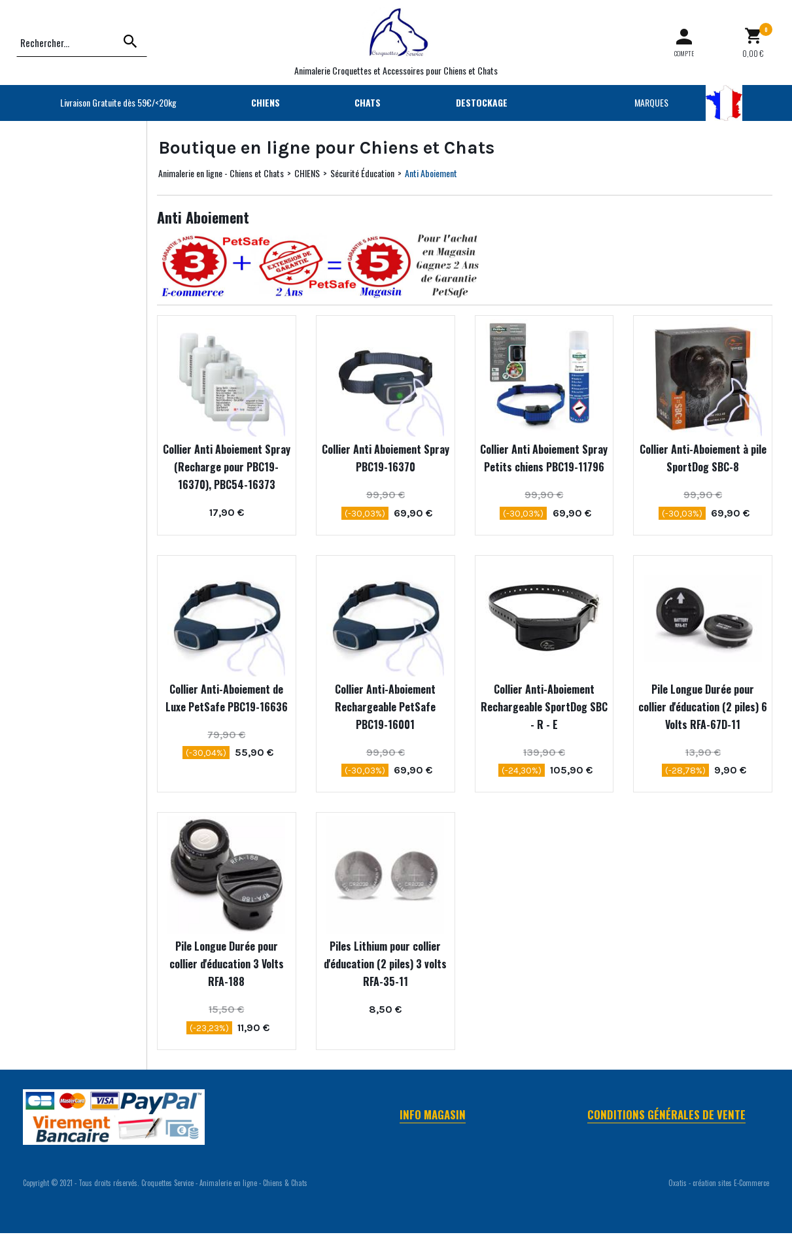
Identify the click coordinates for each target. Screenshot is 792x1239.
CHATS (367, 102)
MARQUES (651, 102)
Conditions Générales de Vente (666, 1114)
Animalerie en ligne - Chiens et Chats (221, 173)
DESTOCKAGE (482, 102)
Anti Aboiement (431, 173)
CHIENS (265, 102)
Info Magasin (433, 1114)
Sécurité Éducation (362, 173)
